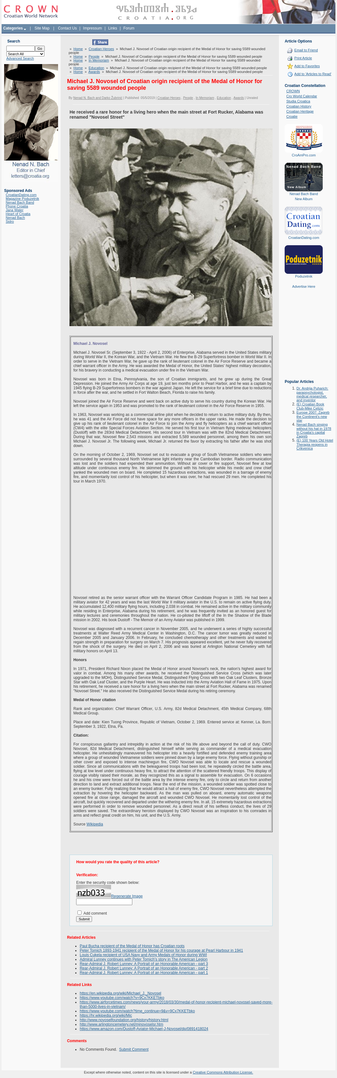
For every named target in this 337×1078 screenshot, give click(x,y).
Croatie (291, 116)
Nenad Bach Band (20, 202)
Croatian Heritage (300, 111)
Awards (94, 72)
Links (112, 28)
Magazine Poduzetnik (22, 198)
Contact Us (67, 28)
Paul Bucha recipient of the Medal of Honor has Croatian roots (132, 946)
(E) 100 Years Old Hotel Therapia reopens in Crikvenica (314, 444)
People (94, 56)
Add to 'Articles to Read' (313, 74)
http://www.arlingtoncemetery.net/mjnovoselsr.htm (121, 1024)
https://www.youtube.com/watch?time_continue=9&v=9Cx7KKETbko (137, 1011)
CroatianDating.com (21, 195)
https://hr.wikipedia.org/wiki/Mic (106, 1015)
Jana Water (14, 210)
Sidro (10, 221)
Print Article (303, 58)
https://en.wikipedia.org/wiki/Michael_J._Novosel (120, 993)
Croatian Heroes (101, 49)
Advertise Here (303, 286)
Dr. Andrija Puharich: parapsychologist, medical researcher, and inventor (312, 394)
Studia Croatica (298, 101)
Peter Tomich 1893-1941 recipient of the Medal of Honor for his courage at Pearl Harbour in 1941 (161, 950)
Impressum (92, 28)
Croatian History (298, 106)
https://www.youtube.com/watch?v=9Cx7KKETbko (122, 998)
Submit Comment (134, 1049)
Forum (129, 28)
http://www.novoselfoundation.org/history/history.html (124, 1020)
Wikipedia (95, 824)
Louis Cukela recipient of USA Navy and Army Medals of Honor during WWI (143, 955)
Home (78, 49)
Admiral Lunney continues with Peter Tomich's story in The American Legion (144, 959)
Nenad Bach (15, 218)
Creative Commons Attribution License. (223, 1072)
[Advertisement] (304, 338)
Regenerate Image (126, 896)
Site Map (42, 28)
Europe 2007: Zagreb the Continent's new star (312, 416)
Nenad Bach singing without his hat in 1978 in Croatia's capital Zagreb (313, 430)
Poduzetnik (303, 276)
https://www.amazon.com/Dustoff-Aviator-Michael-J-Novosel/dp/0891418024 (144, 1029)
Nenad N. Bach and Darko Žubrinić (97, 98)
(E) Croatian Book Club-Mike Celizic (310, 406)
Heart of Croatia (18, 214)
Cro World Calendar (301, 96)
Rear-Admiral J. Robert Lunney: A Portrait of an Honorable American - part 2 (144, 968)
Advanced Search (20, 58)
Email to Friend (306, 50)
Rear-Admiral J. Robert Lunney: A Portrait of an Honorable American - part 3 (144, 964)
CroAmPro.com (304, 155)
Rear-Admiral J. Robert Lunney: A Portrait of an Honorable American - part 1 (144, 972)
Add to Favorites (307, 66)
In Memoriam (99, 60)
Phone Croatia (17, 206)
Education (96, 68)
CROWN (293, 91)
